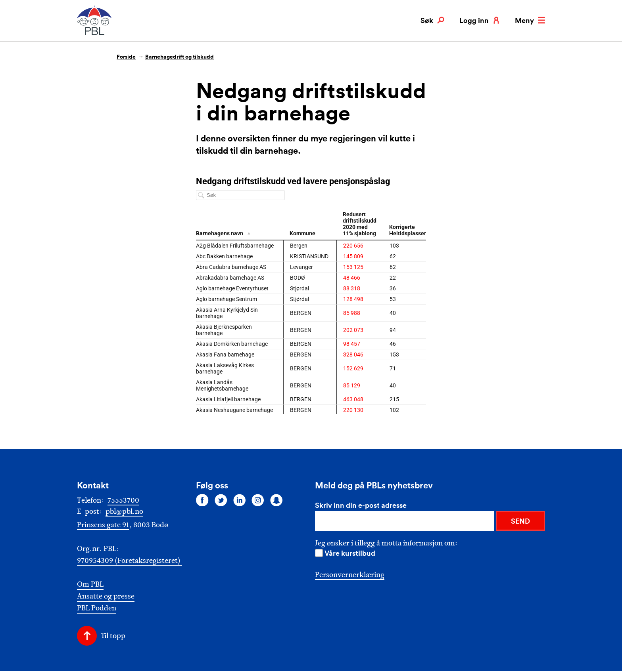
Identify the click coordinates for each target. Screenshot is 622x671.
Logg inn (479, 20)
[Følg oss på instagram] (257, 500)
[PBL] (95, 33)
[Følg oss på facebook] (202, 500)
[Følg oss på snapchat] (276, 500)
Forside (126, 57)
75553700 (123, 500)
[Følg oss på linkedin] (239, 500)
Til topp (113, 635)
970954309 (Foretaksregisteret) (129, 560)
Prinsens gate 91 (103, 524)
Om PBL (90, 584)
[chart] (311, 295)
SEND (520, 521)
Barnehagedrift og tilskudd (179, 57)
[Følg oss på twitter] (221, 500)
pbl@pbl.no (124, 511)
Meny (530, 20)
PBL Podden (96, 608)
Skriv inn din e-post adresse (361, 505)
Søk (432, 20)
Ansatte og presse (105, 596)
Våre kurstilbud (349, 553)
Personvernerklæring (349, 574)
